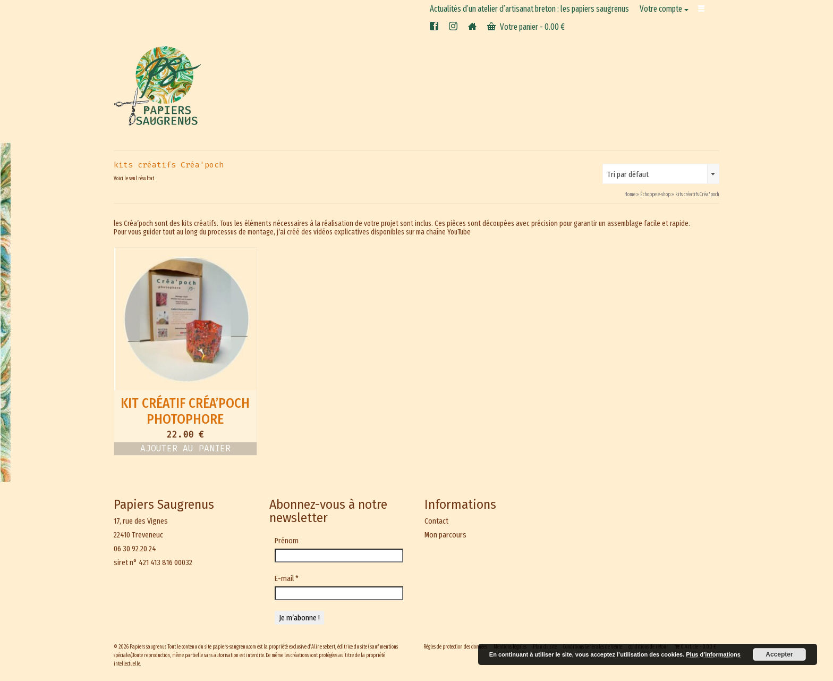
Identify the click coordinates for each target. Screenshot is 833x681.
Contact (436, 521)
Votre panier (526, 27)
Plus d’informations (713, 654)
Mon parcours (445, 535)
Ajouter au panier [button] (185, 448)
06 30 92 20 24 (135, 548)
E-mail (287, 578)
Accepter (779, 654)
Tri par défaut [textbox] (628, 174)
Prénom (287, 540)
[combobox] (660, 174)
